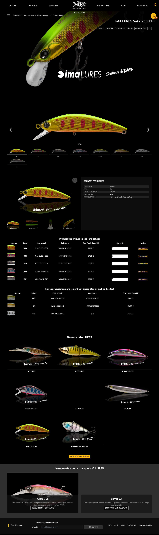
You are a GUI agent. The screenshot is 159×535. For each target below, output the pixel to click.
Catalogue (79, 12)
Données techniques (116, 28)
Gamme (130, 28)
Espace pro (142, 5)
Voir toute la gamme (79, 457)
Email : (35, 528)
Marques (53, 5)
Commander (143, 249)
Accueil (13, 5)
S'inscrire (93, 528)
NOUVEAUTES (103, 5)
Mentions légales (145, 526)
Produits (33, 5)
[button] (11, 130)
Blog (123, 5)
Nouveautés (140, 28)
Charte (101, 28)
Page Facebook (16, 526)
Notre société (113, 526)
